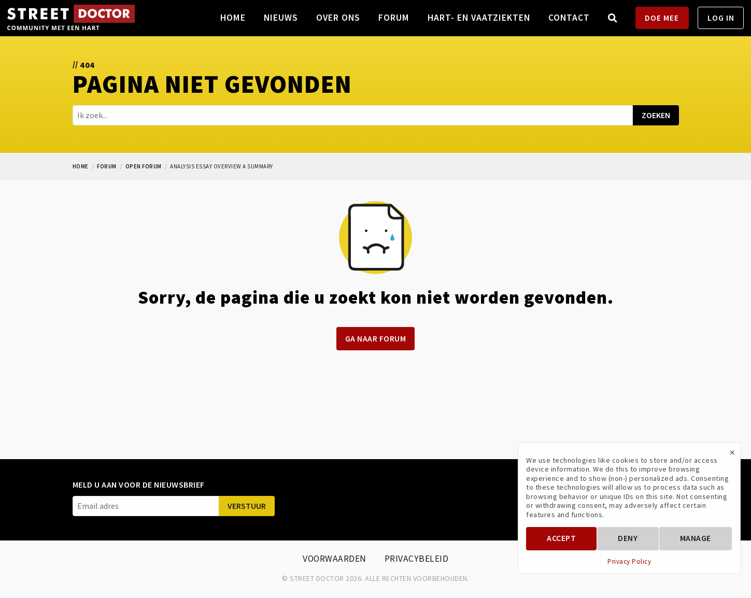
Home (81, 166)
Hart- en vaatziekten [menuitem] (479, 17)
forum (107, 166)
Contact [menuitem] (569, 17)
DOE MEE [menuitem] (662, 18)
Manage (695, 538)
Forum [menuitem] (393, 17)
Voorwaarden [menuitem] (334, 558)
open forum (143, 166)
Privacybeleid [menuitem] (417, 558)
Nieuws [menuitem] (281, 17)
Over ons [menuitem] (338, 17)
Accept (561, 538)
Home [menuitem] (233, 17)
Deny (627, 538)
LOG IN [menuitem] (720, 18)
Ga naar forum (375, 339)
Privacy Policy (629, 562)
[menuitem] (613, 18)
